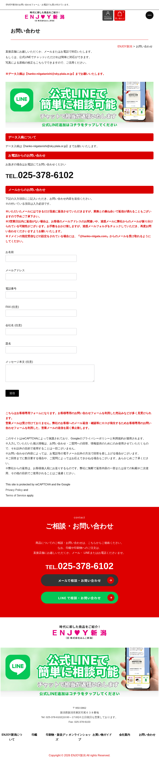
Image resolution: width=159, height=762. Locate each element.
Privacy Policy (14, 489)
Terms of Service (16, 495)
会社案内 (124, 734)
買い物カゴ (120, 15)
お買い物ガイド (102, 734)
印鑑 (34, 734)
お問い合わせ (147, 734)
